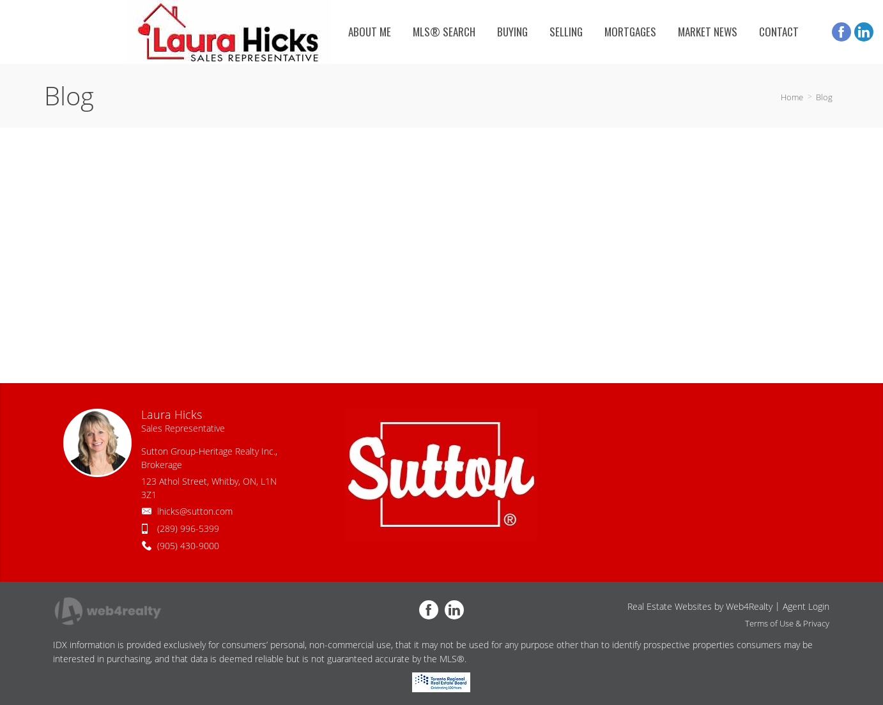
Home (792, 97)
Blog (824, 97)
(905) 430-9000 (188, 546)
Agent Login (806, 606)
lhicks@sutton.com (195, 511)
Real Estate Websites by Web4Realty (699, 606)
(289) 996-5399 (188, 528)
